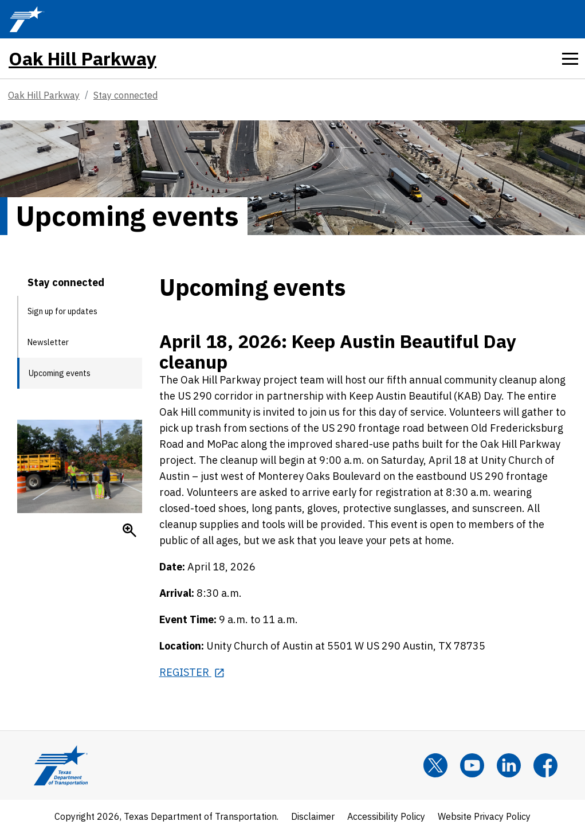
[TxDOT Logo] (27, 19)
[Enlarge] (129, 530)
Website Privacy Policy (484, 816)
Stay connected (125, 95)
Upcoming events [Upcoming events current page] (60, 373)
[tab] (570, 58)
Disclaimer (313, 816)
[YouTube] (472, 765)
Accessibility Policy (386, 816)
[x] (435, 765)
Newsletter (48, 342)
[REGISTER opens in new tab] (192, 672)
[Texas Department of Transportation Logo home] (60, 765)
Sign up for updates (62, 311)
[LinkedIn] (509, 765)
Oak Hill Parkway (82, 58)
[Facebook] (545, 765)
